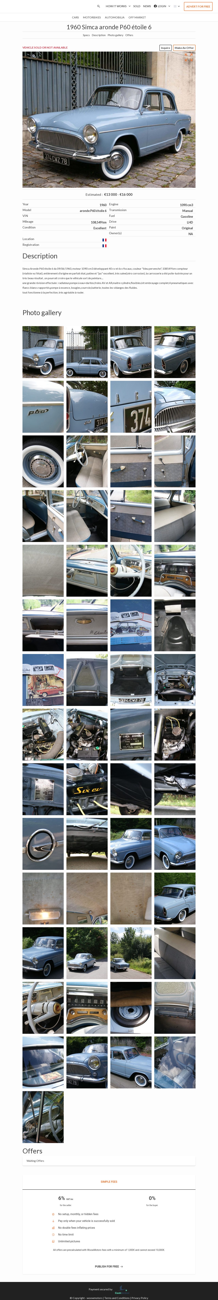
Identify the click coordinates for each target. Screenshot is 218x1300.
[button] (176, 6)
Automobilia (114, 17)
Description (99, 35)
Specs (86, 35)
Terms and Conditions (117, 1297)
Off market (137, 17)
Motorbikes (92, 17)
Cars (75, 17)
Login (161, 6)
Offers (129, 35)
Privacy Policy (139, 1297)
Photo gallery (115, 35)
